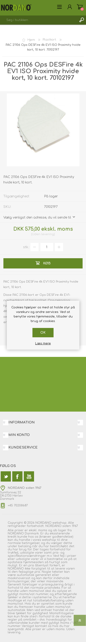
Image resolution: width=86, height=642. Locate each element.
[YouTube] (29, 476)
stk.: (26, 247)
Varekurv (80, 7)
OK (43, 332)
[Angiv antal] (46, 247)
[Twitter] (6, 476)
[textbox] (38, 20)
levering (47, 234)
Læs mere (43, 343)
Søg (81, 20)
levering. (14, 632)
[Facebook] (17, 476)
